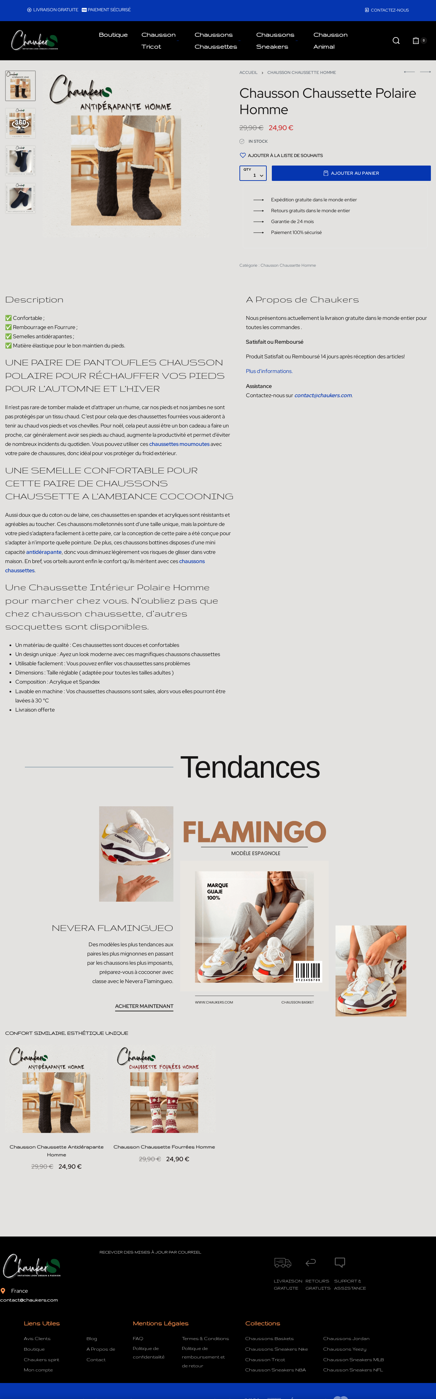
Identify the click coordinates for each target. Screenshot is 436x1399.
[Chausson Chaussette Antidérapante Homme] (56, 1096)
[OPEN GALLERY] (126, 154)
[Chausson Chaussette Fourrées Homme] (164, 1096)
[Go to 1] (20, 86)
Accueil (248, 72)
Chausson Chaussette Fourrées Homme (164, 1161)
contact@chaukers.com (29, 1300)
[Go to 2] (20, 123)
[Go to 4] (20, 198)
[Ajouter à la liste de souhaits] (281, 155)
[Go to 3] (20, 160)
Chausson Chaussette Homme (301, 72)
